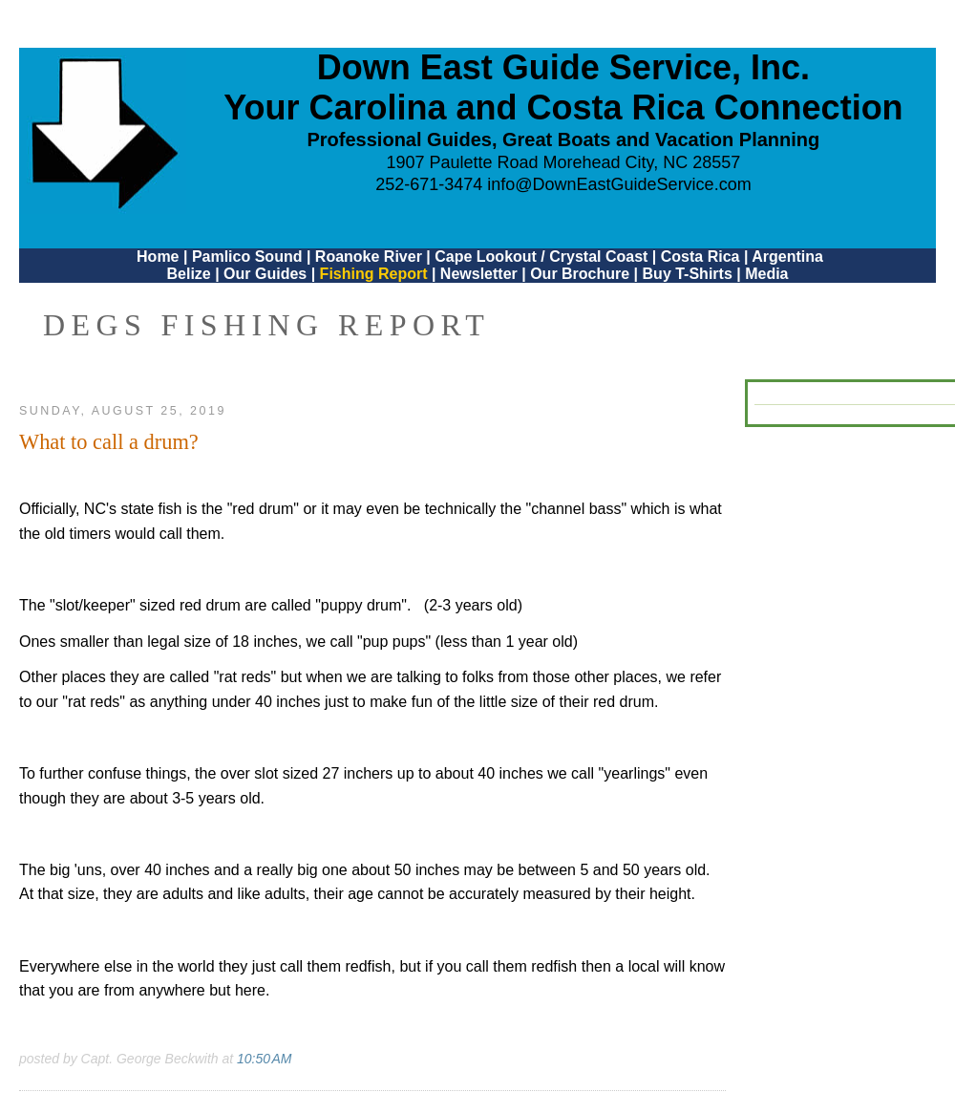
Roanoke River (368, 256)
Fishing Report (376, 274)
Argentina (787, 256)
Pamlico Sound (247, 256)
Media (766, 274)
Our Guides (265, 274)
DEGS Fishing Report (266, 325)
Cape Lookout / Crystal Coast (541, 256)
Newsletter (479, 274)
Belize (188, 274)
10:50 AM (264, 1058)
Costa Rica (700, 256)
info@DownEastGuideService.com (619, 184)
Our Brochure (579, 274)
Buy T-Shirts (687, 274)
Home (158, 256)
